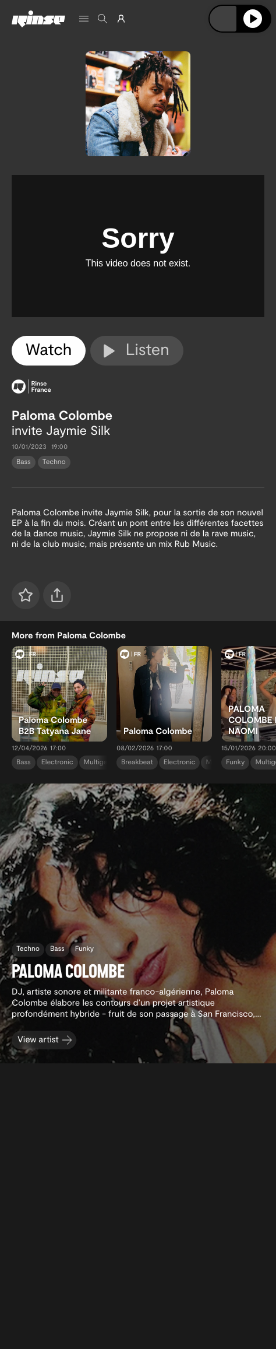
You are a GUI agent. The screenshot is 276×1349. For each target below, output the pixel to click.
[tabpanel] (138, 246)
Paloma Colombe (62, 415)
